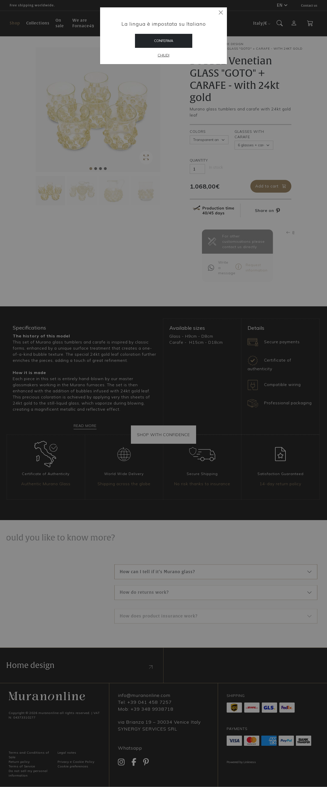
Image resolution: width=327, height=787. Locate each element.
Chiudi (163, 55)
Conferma (163, 40)
